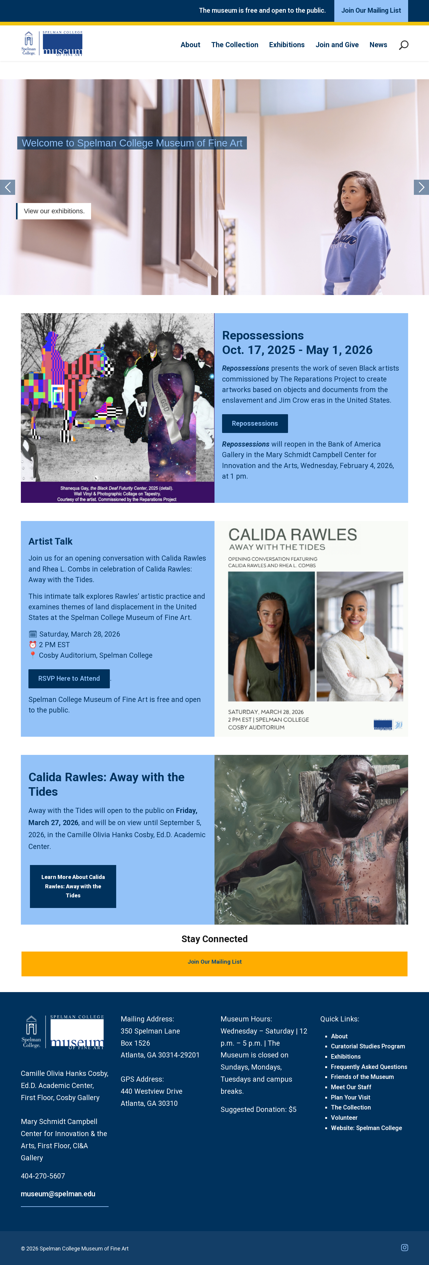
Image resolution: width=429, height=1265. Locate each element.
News (378, 45)
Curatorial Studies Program (368, 1046)
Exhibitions (287, 45)
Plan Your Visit (350, 1097)
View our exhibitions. (54, 211)
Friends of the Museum (362, 1076)
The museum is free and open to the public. (262, 10)
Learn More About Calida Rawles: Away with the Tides (73, 886)
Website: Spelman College (366, 1128)
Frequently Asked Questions (369, 1066)
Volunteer (344, 1117)
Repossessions (245, 368)
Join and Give (337, 45)
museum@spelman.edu (58, 1194)
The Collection (234, 45)
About (190, 45)
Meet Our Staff (351, 1087)
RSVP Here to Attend (69, 678)
